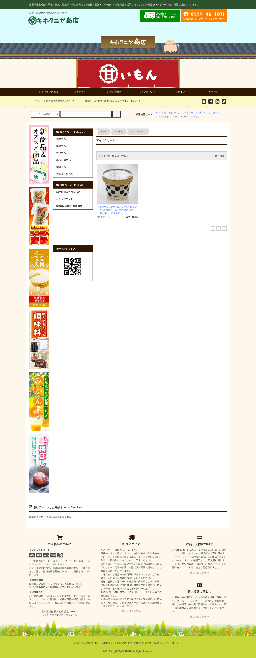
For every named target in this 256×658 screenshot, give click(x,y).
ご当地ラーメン (189, 112)
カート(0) (210, 92)
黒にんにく (204, 112)
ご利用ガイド (78, 92)
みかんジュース (180, 116)
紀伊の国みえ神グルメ (68, 192)
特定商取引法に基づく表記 (144, 643)
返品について (123, 643)
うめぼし (195, 116)
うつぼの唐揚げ (163, 116)
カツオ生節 (161, 112)
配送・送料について (105, 643)
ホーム (103, 131)
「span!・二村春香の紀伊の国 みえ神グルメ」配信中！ (109, 101)
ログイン (177, 92)
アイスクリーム (138, 131)
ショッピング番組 (45, 92)
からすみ (217, 112)
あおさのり (174, 112)
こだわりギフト (64, 199)
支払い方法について (83, 643)
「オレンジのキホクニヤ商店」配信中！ (53, 101)
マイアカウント (144, 92)
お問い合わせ (111, 92)
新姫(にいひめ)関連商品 (69, 205)
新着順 (124, 156)
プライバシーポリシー (170, 643)
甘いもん (118, 131)
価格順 (115, 156)
